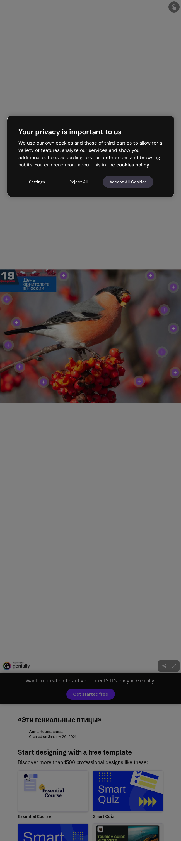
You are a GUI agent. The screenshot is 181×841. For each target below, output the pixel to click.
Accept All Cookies (128, 181)
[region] (90, 156)
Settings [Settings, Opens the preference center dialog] (37, 181)
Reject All (78, 181)
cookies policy (132, 165)
